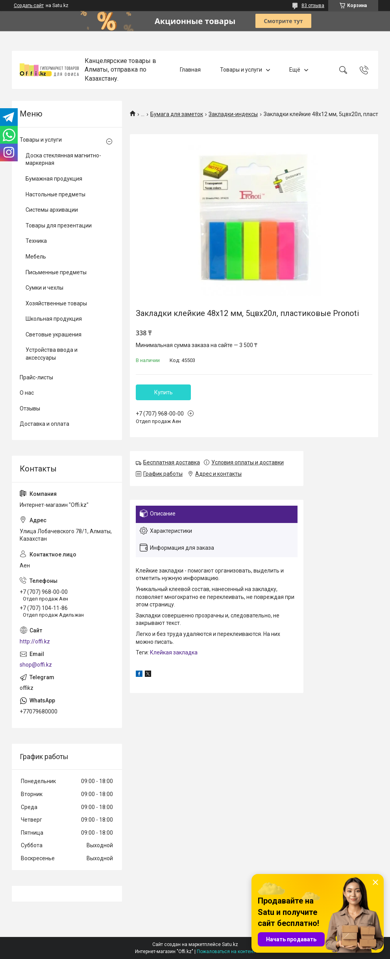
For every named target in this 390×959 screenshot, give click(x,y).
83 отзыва (312, 5)
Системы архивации (52, 210)
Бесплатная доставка (171, 462)
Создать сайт (29, 5)
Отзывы (30, 408)
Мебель (36, 256)
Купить (163, 392)
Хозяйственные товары (56, 303)
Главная (190, 70)
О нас (27, 393)
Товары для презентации (59, 225)
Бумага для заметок (176, 114)
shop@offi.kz (36, 665)
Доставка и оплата (44, 424)
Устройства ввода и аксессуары (52, 354)
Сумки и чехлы (44, 288)
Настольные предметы (55, 194)
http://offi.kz (35, 641)
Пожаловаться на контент (226, 951)
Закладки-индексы (233, 114)
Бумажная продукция (54, 179)
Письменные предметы (56, 272)
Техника (36, 241)
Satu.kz (230, 944)
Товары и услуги (241, 70)
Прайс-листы (36, 377)
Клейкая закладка (174, 652)
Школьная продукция (54, 319)
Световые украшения (53, 334)
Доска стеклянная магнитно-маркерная (63, 159)
